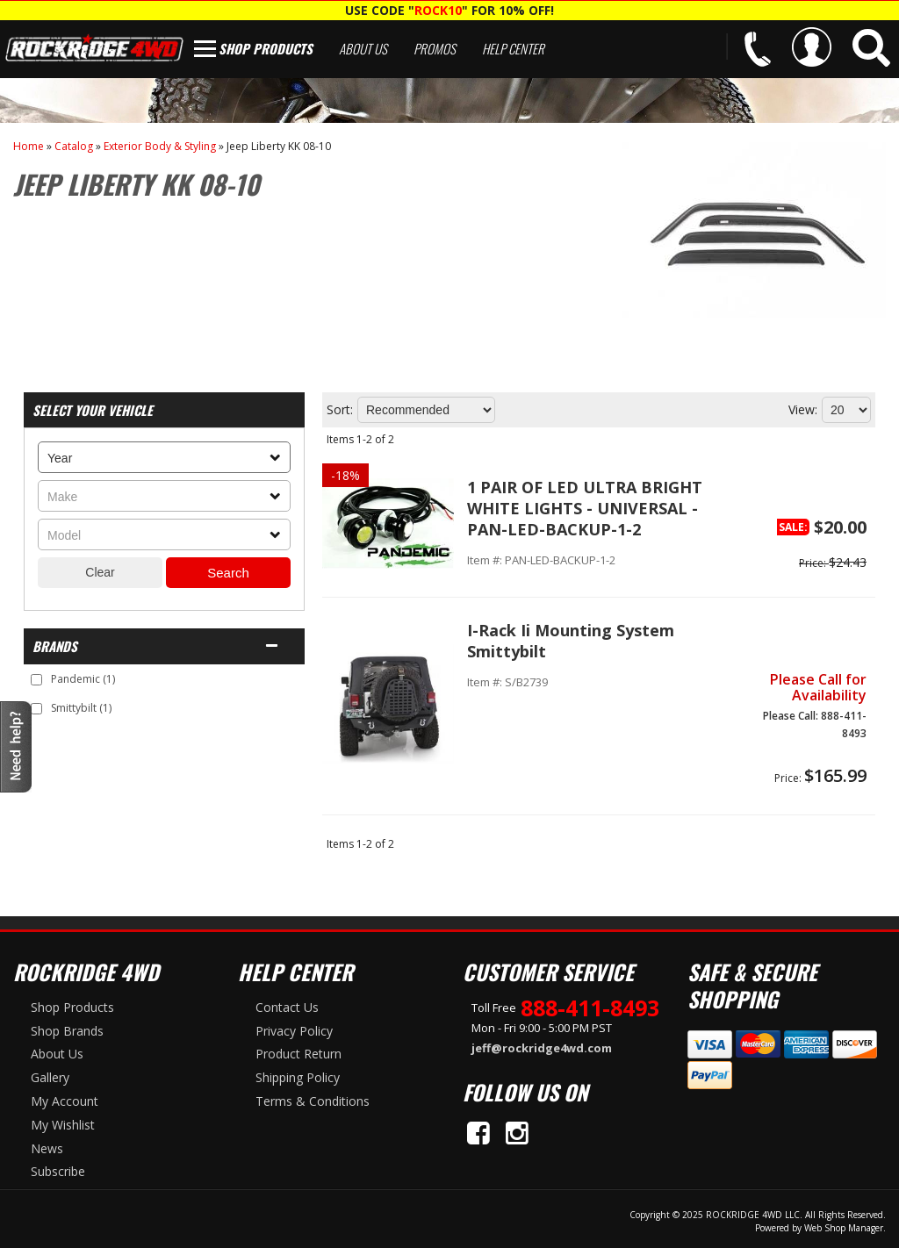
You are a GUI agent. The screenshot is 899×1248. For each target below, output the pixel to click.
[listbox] (164, 457)
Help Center (513, 48)
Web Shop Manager (843, 1228)
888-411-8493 (590, 1008)
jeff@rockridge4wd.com (541, 1048)
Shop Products (266, 48)
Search (228, 572)
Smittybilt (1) (81, 707)
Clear (99, 572)
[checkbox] (36, 679)
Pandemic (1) (83, 678)
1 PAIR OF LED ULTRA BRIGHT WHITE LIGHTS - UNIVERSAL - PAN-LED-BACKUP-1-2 (584, 508)
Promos (435, 48)
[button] (871, 48)
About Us (363, 48)
